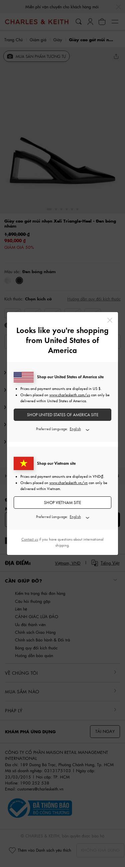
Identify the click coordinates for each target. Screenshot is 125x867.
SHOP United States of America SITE (62, 414)
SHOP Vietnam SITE (62, 502)
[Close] (110, 320)
